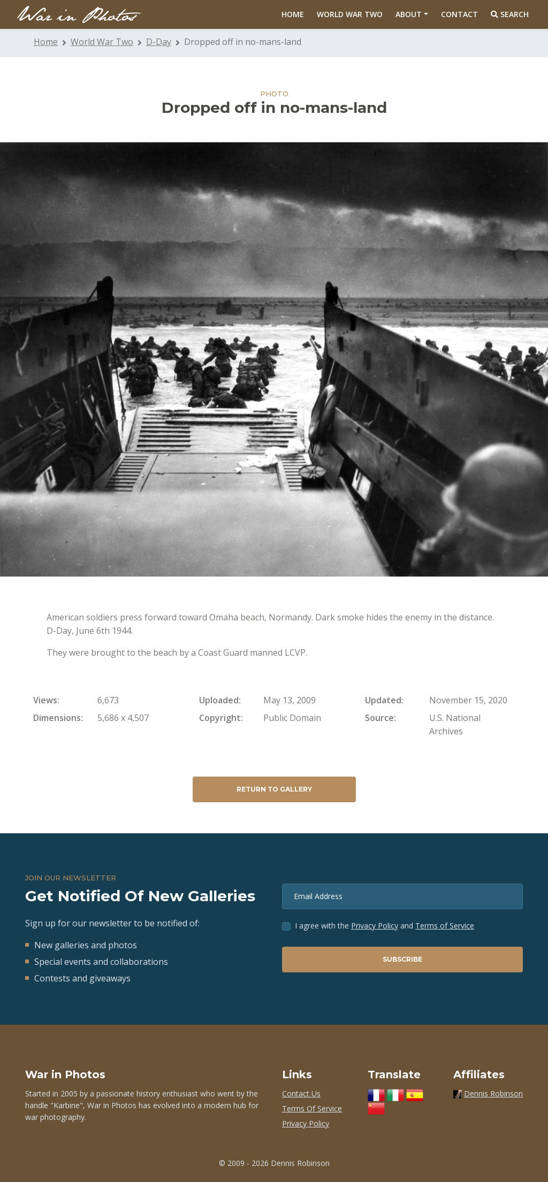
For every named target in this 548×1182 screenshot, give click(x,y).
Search (510, 14)
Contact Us (301, 1093)
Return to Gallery (274, 789)
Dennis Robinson (493, 1093)
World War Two (350, 14)
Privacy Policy (374, 925)
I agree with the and (384, 925)
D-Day (158, 42)
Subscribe (402, 959)
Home (292, 14)
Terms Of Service (312, 1108)
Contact (459, 14)
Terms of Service (444, 925)
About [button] (408, 14)
